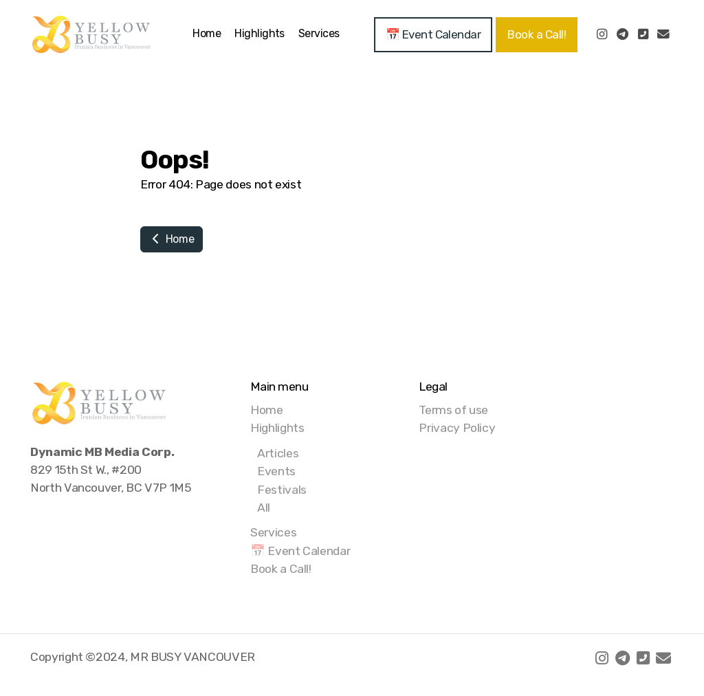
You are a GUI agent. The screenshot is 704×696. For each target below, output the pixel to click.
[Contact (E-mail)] (663, 34)
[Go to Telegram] (622, 34)
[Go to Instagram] (601, 34)
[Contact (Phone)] (642, 34)
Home (171, 239)
